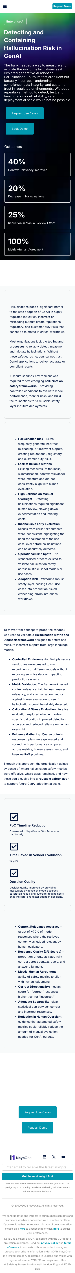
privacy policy (49, 1242)
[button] (4, 6)
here (22, 1228)
